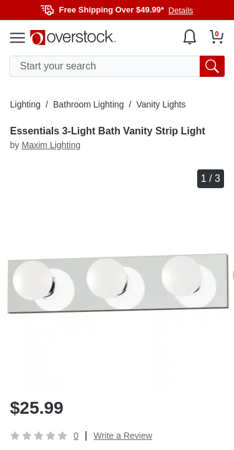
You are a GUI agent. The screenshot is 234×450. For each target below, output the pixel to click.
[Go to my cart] (217, 37)
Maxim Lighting (51, 145)
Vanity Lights (160, 104)
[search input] (117, 66)
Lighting (25, 104)
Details (180, 10)
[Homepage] (73, 37)
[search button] (212, 66)
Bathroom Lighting (88, 104)
